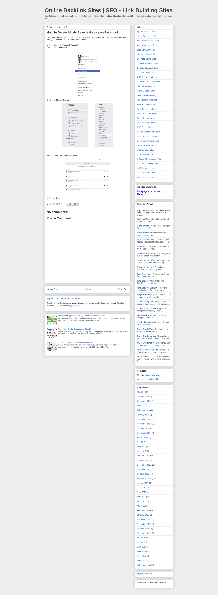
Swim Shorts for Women (148, 343)
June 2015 (141, 547)
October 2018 (143, 396)
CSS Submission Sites (147, 77)
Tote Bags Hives (144, 274)
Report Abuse (144, 573)
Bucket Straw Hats (145, 267)
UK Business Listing (145, 150)
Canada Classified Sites (147, 68)
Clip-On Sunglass (145, 301)
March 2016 (142, 506)
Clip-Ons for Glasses (146, 308)
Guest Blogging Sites (146, 91)
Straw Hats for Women (147, 260)
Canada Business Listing (147, 63)
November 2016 (144, 469)
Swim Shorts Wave (145, 329)
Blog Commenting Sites (147, 50)
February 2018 (143, 410)
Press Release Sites (146, 118)
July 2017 (141, 442)
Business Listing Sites (146, 59)
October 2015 (143, 529)
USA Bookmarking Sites (147, 164)
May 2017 (141, 446)
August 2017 (142, 437)
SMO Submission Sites (147, 136)
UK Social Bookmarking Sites (149, 159)
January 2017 (143, 460)
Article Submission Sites (147, 36)
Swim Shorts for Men (146, 336)
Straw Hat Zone (144, 246)
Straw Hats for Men (146, 253)
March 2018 (142, 405)
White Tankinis (144, 233)
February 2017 (143, 456)
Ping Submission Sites (146, 109)
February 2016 (143, 510)
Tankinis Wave (143, 219)
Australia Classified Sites (147, 45)
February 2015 (143, 565)
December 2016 (144, 465)
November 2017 (144, 424)
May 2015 (141, 551)
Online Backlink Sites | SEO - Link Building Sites (108, 10)
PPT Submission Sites (146, 113)
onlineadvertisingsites (150, 375)
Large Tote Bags (144, 295)
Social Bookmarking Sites (148, 141)
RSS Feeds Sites (144, 127)
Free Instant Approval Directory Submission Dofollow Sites (81, 316)
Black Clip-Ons (144, 322)
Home (88, 289)
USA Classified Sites (146, 173)
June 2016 (141, 492)
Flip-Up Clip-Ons (144, 315)
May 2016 (141, 497)
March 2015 (142, 560)
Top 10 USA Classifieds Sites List (63, 298)
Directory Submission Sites (148, 82)
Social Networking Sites (147, 145)
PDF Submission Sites (146, 104)
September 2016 (144, 478)
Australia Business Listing (148, 41)
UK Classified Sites (145, 154)
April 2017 (141, 451)
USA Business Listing (146, 168)
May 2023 (141, 392)
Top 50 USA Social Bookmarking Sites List (75, 329)
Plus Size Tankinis (145, 240)
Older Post (123, 289)
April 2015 (141, 556)
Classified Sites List (145, 73)
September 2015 (144, 533)
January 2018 (143, 415)
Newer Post (52, 289)
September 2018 (144, 401)
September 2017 (144, 433)
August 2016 (142, 483)
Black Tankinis (144, 226)
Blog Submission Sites (146, 54)
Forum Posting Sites (146, 86)
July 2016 (141, 488)
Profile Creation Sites (146, 122)
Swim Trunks (143, 357)
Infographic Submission (147, 100)
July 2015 (141, 542)
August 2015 (142, 538)
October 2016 (143, 474)
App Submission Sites (146, 31)
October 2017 (143, 428)
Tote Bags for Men (145, 281)
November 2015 (144, 524)
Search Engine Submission (148, 132)
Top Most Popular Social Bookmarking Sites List (77, 342)
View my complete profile (148, 379)
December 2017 (144, 419)
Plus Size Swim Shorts (147, 350)
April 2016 (141, 501)
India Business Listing (146, 95)
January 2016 (143, 515)
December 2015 (144, 519)
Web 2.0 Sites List (145, 177)
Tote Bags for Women (147, 288)
